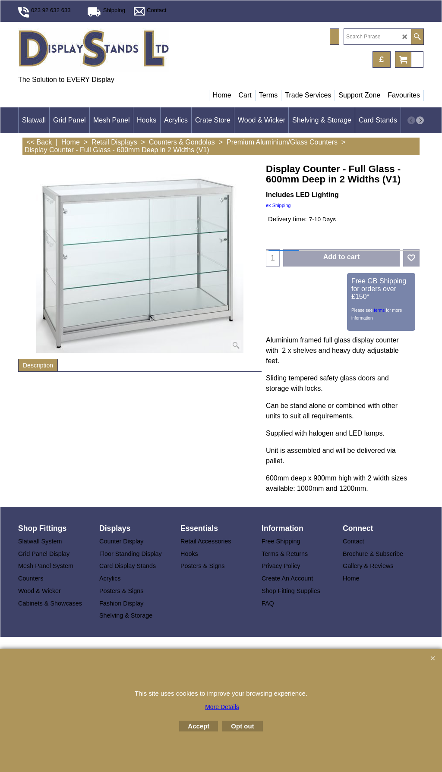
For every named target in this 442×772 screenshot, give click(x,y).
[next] (420, 120)
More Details (222, 706)
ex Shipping (278, 205)
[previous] (411, 120)
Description (38, 365)
